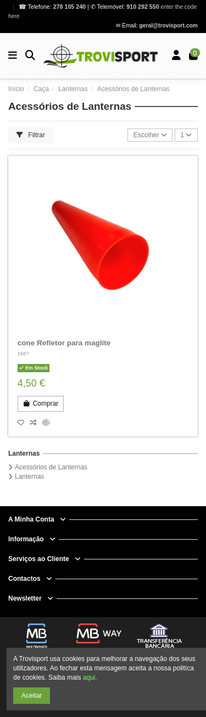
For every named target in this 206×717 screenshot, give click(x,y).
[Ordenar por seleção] (149, 135)
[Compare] (36, 423)
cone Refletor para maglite (64, 343)
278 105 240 (70, 6)
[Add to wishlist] (24, 423)
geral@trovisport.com (169, 26)
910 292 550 (142, 6)
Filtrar (30, 135)
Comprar (40, 403)
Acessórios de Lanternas (51, 467)
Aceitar (31, 695)
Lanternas (24, 453)
